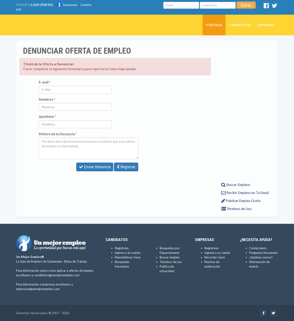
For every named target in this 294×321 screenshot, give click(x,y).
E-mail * (45, 82)
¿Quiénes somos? (261, 257)
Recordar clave (214, 257)
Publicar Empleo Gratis (241, 201)
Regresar (126, 166)
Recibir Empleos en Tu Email (245, 193)
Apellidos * (47, 116)
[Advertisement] (242, 111)
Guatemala (67, 5)
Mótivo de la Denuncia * (58, 134)
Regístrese (211, 248)
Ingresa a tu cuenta (127, 253)
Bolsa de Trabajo (75, 261)
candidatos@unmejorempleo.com (56, 275)
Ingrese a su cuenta (217, 253)
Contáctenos (258, 248)
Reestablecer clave (127, 257)
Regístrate (122, 248)
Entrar (246, 5)
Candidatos (240, 25)
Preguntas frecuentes (263, 253)
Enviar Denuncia (94, 166)
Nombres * (47, 99)
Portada (214, 25)
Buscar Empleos (235, 185)
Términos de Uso (236, 209)
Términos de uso (171, 262)
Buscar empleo (170, 257)
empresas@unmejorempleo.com (38, 289)
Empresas (266, 25)
